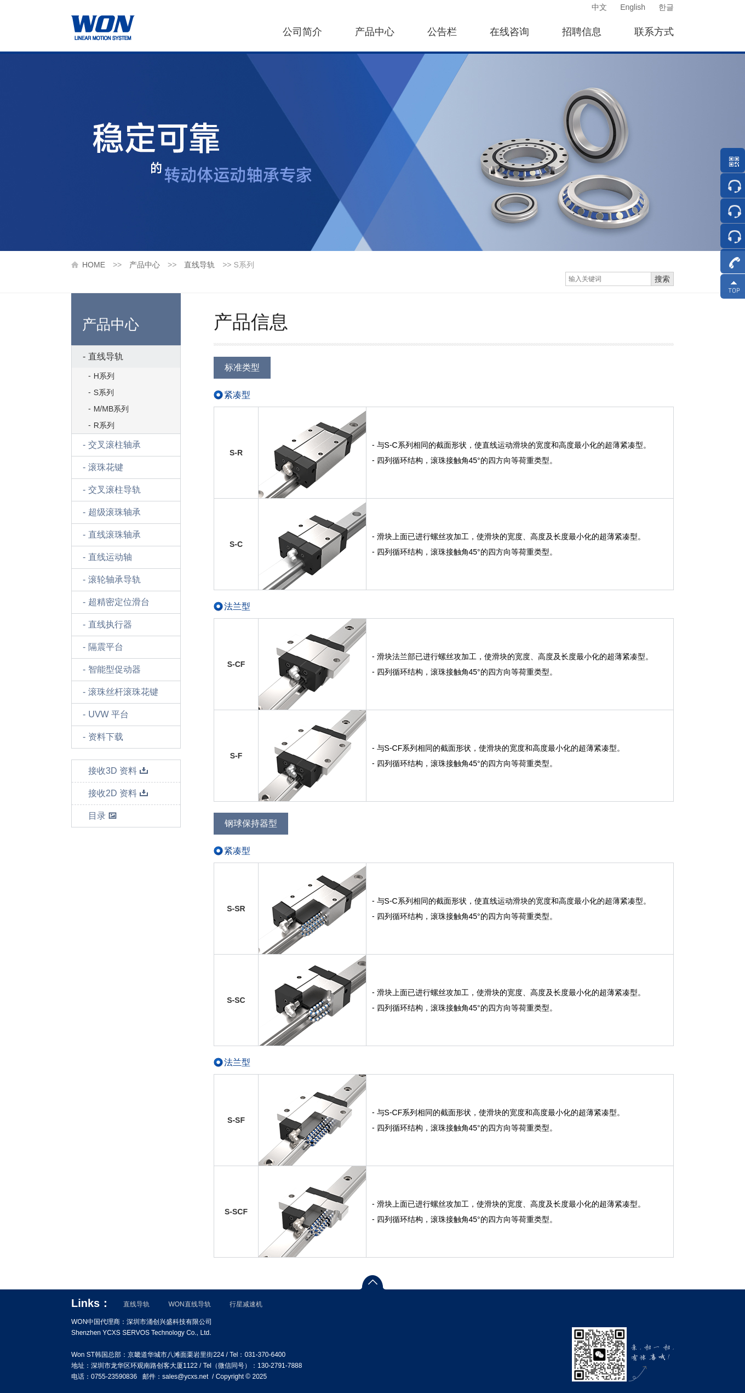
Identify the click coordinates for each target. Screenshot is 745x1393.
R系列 (104, 425)
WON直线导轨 (189, 1304)
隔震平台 (105, 647)
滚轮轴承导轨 (114, 579)
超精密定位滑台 (119, 602)
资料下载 (105, 736)
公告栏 (442, 31)
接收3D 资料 (118, 770)
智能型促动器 (114, 669)
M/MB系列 (111, 408)
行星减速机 (246, 1304)
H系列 (104, 376)
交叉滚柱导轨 (114, 489)
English (632, 7)
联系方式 (654, 31)
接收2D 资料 (118, 793)
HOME (93, 264)
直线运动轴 (110, 557)
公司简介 (302, 31)
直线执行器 (110, 624)
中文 (599, 7)
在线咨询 (509, 31)
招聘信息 (581, 31)
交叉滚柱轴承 (114, 444)
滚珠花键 (105, 467)
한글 (666, 7)
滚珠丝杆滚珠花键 (123, 691)
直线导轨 (199, 264)
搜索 (662, 279)
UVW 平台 (108, 714)
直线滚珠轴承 (114, 534)
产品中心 (374, 31)
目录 (102, 815)
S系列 (104, 392)
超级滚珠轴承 (114, 512)
